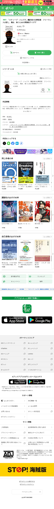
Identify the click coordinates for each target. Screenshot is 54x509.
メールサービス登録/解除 (9, 406)
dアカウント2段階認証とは (10, 438)
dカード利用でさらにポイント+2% (25, 39)
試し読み (10, 46)
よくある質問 (32, 406)
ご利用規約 (4, 427)
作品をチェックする (28, 58)
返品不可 (19, 41)
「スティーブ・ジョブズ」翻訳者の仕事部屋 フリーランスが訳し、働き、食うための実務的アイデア (32, 82)
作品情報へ (26, 62)
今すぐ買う (41, 52)
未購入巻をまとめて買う (28, 74)
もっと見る (47, 158)
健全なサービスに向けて (36, 432)
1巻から (42, 78)
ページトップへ (27, 492)
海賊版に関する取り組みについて (11, 443)
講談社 (10, 119)
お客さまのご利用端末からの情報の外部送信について (38, 443)
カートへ (16, 52)
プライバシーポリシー (8, 432)
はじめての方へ (7, 401)
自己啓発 (11, 122)
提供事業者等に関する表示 (37, 427)
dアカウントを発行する (27, 481)
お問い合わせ (5, 411)
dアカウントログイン (8, 417)
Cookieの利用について (35, 438)
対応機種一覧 (32, 401)
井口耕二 (19, 26)
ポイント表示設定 (34, 411)
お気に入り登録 (47, 69)
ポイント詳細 (21, 35)
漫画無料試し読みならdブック (9, 289)
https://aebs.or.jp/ (22, 458)
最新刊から (48, 78)
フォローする (23, 26)
